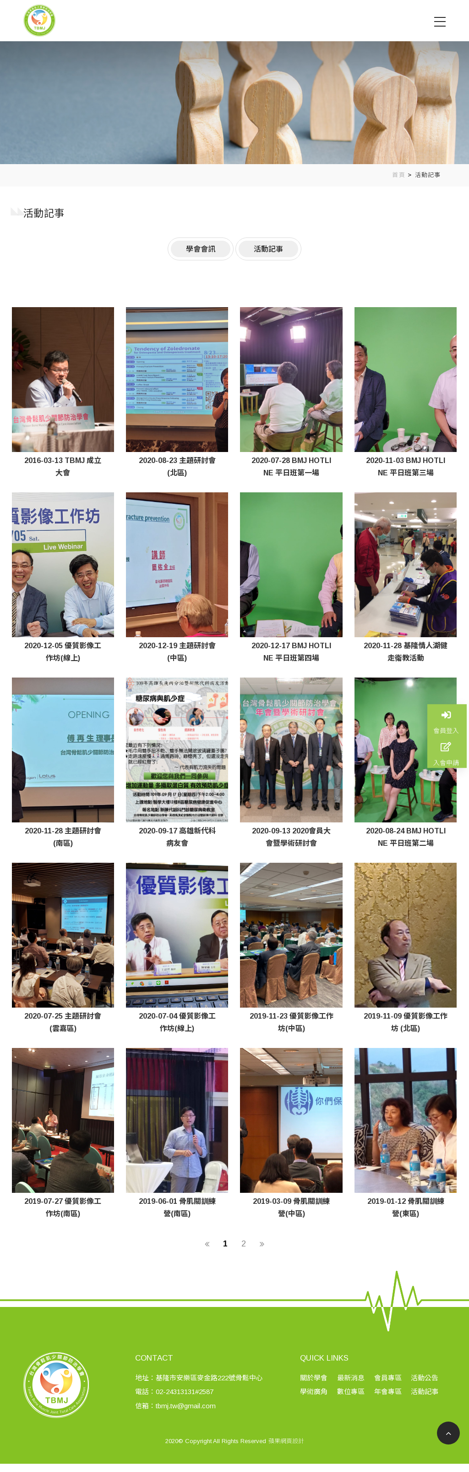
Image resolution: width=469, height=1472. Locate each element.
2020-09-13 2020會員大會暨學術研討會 (291, 837)
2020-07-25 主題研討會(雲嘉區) (62, 1022)
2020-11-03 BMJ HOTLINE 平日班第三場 (405, 467)
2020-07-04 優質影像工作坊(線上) (177, 1022)
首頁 (398, 174)
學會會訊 (200, 248)
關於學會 (317, 1390)
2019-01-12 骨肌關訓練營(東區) (405, 1207)
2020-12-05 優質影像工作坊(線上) (62, 652)
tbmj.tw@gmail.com (188, 1418)
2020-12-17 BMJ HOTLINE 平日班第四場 (291, 652)
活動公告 (425, 1390)
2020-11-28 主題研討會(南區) (63, 837)
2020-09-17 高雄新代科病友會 (177, 837)
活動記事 (428, 174)
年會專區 (389, 1403)
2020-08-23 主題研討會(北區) (177, 467)
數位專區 (353, 1403)
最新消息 (353, 1390)
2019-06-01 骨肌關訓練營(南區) (177, 1207)
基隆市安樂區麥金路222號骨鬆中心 (212, 1390)
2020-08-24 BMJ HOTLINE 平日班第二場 (406, 837)
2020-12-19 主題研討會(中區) (177, 652)
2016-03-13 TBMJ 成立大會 (62, 467)
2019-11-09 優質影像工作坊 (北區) (405, 1022)
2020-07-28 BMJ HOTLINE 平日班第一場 (291, 467)
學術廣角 (317, 1403)
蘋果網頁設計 (286, 1453)
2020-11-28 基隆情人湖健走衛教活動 (405, 652)
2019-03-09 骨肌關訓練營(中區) (291, 1207)
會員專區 (389, 1390)
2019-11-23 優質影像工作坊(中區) (291, 1022)
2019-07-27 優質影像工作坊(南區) (62, 1207)
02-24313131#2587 (187, 1403)
